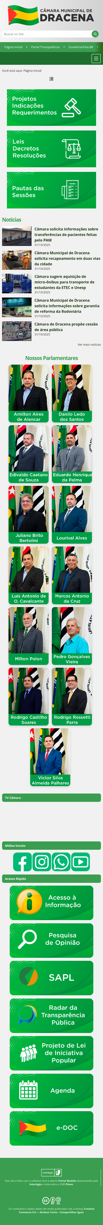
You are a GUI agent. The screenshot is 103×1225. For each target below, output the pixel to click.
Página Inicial (13, 47)
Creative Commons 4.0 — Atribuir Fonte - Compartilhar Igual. (56, 1210)
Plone (69, 1184)
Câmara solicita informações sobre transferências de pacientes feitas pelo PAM (66, 234)
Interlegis (35, 1184)
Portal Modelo (67, 1180)
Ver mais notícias (89, 344)
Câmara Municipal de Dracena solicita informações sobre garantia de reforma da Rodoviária (67, 306)
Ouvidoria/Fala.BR (80, 47)
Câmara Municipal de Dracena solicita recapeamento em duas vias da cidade (67, 258)
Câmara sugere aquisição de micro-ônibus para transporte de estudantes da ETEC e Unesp (64, 282)
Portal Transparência (45, 47)
